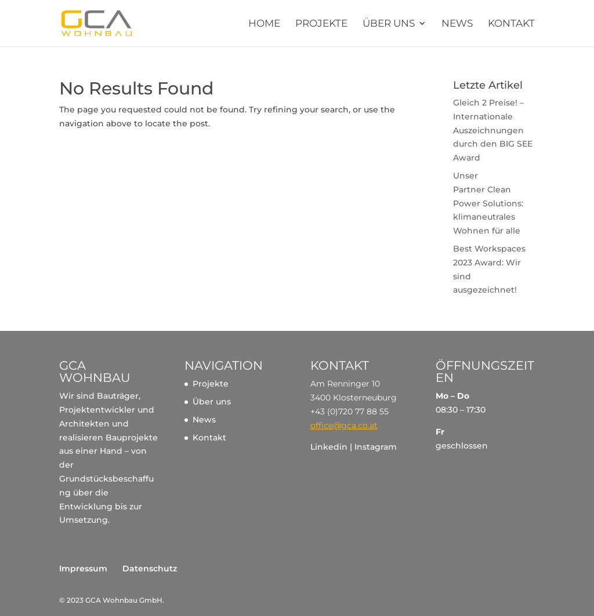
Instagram (375, 447)
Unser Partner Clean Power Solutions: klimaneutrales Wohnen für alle (488, 203)
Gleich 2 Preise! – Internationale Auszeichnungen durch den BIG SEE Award (493, 130)
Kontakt (511, 24)
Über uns (389, 24)
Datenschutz (149, 568)
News (457, 24)
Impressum (83, 568)
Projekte (321, 24)
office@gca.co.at (344, 425)
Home (264, 24)
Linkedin (328, 447)
